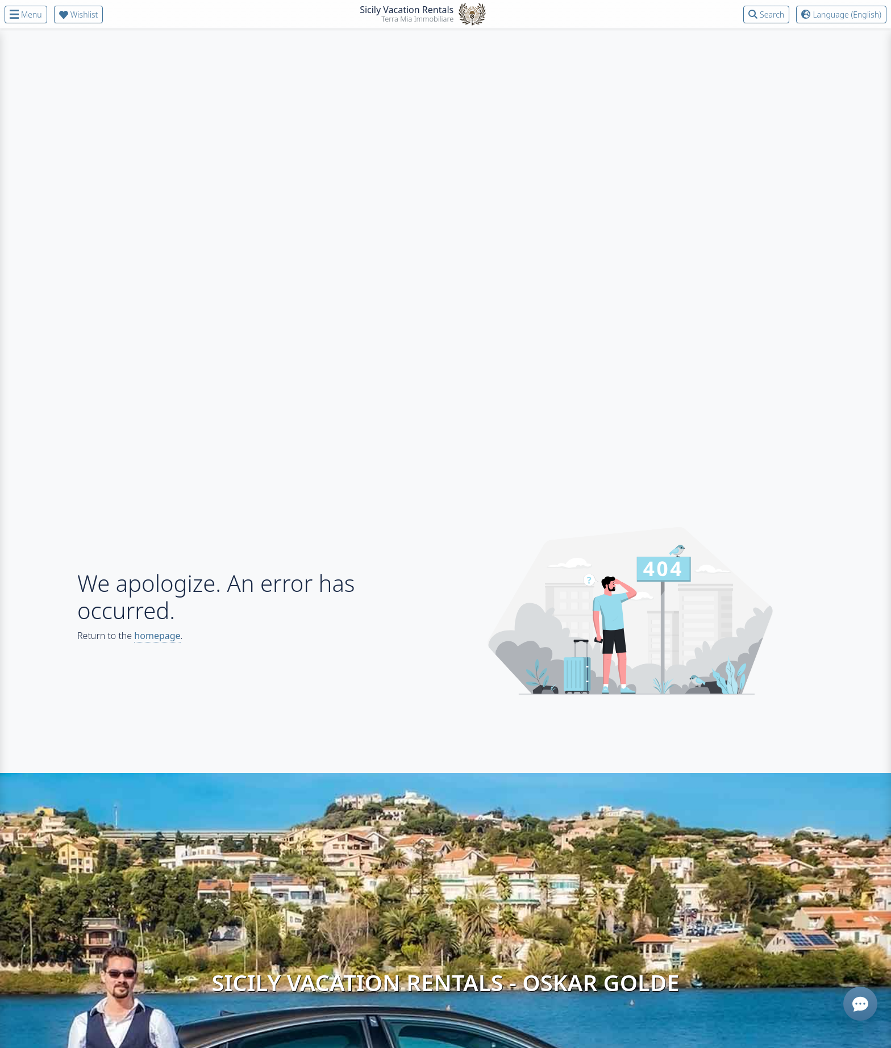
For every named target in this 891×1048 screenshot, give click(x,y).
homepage (157, 635)
